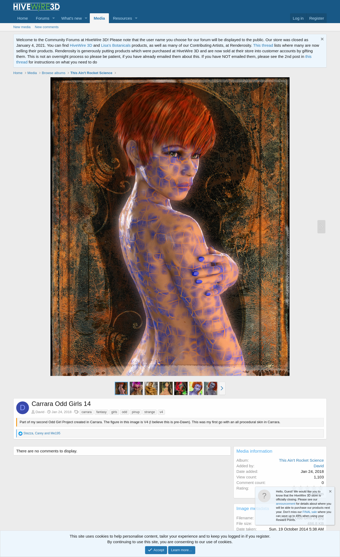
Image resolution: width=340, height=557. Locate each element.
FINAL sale (310, 511)
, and (41, 433)
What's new (71, 18)
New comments (47, 27)
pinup (135, 412)
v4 (161, 412)
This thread (263, 45)
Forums (42, 18)
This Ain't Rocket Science (301, 460)
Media (99, 18)
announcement (285, 503)
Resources (122, 18)
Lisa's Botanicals (115, 45)
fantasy (101, 412)
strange (149, 412)
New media (22, 27)
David (40, 412)
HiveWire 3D (81, 45)
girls (114, 412)
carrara (87, 412)
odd (124, 412)
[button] (53, 18)
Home (22, 18)
